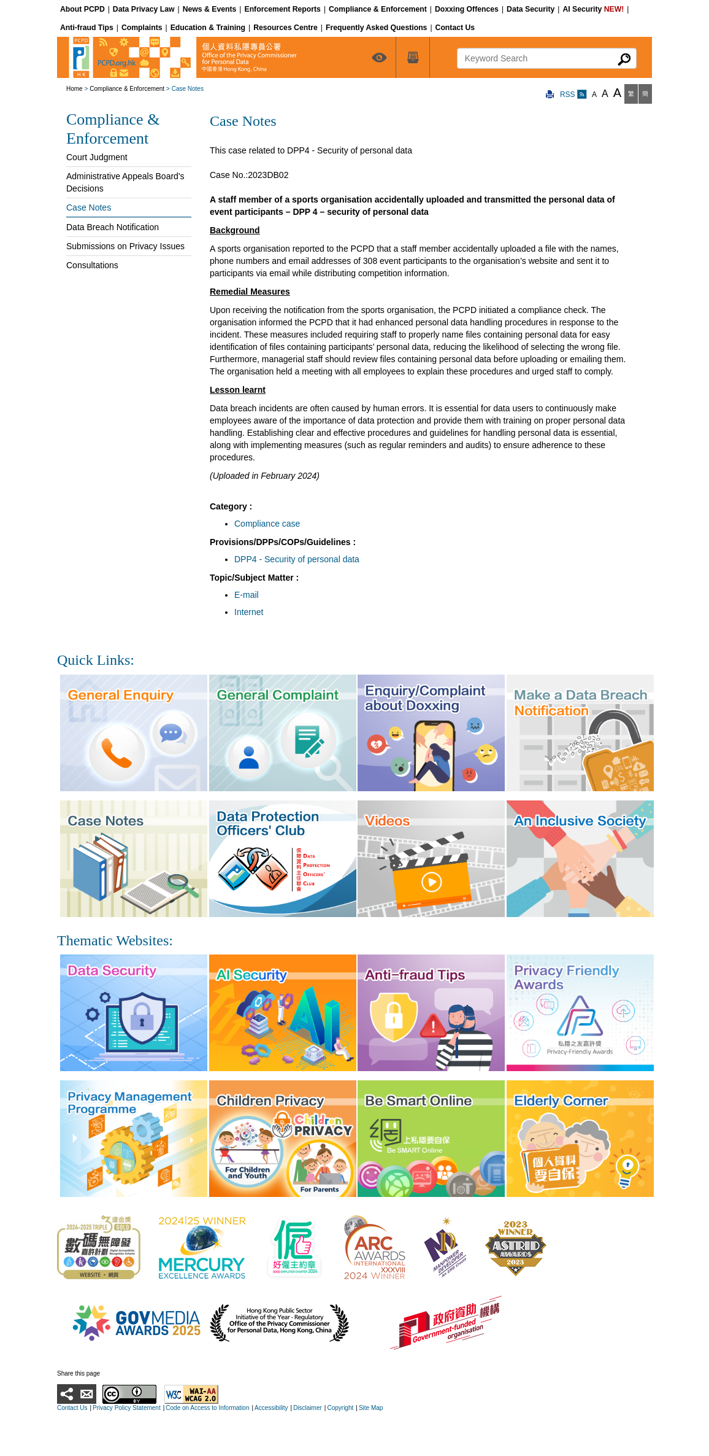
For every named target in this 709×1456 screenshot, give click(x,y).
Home (74, 88)
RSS (573, 94)
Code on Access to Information (207, 1407)
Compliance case (267, 524)
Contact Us (72, 1407)
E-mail (246, 595)
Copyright (340, 1407)
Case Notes (88, 207)
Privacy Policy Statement (127, 1407)
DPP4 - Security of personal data (296, 559)
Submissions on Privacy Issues (125, 246)
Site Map (371, 1407)
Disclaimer (307, 1407)
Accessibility (271, 1407)
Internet (248, 612)
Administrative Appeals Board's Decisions (125, 182)
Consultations (92, 265)
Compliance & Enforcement (127, 88)
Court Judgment (97, 157)
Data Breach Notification (112, 227)
